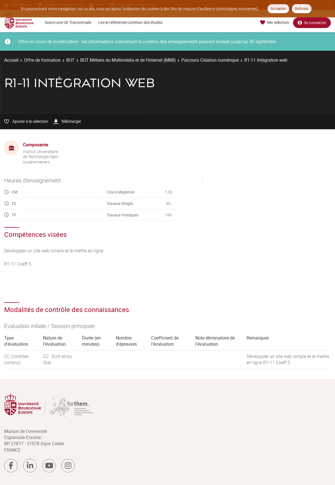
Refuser (301, 8)
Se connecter (311, 22)
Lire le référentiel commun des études (130, 22)
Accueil (11, 60)
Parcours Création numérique (210, 60)
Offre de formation (42, 60)
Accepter (278, 8)
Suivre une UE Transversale (68, 22)
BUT (70, 60)
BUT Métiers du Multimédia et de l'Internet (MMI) (128, 60)
